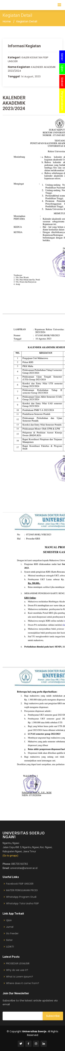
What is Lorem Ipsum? (19, 976)
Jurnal (9, 927)
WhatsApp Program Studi (21, 897)
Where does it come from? (22, 983)
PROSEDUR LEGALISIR (17, 963)
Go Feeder (12, 933)
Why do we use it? (17, 970)
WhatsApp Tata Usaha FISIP (22, 903)
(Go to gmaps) (10, 855)
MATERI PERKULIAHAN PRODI (22, 890)
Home (7, 21)
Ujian (9, 920)
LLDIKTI (10, 946)
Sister (9, 940)
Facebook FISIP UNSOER (19, 883)
